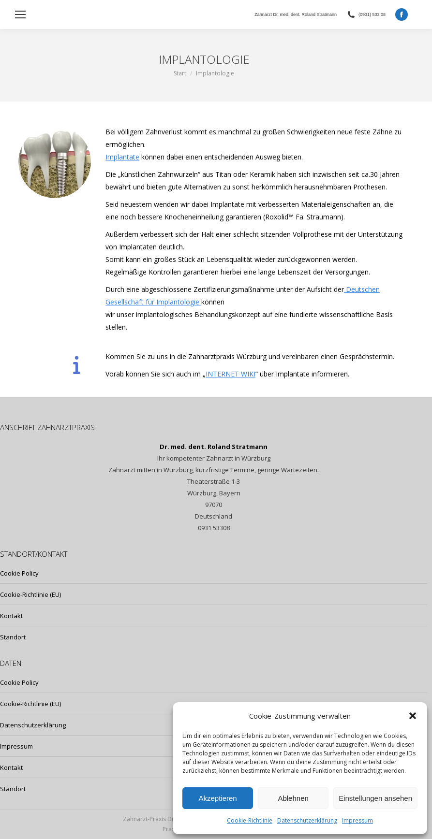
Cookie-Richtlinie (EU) (30, 594)
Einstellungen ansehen (375, 798)
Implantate (122, 156)
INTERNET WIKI (230, 373)
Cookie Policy (19, 573)
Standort (13, 637)
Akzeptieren (217, 798)
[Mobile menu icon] (20, 14)
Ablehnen (293, 798)
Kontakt (11, 615)
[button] (412, 716)
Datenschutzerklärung (307, 820)
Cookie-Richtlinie (249, 820)
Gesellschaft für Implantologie (153, 301)
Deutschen (362, 289)
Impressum (357, 820)
